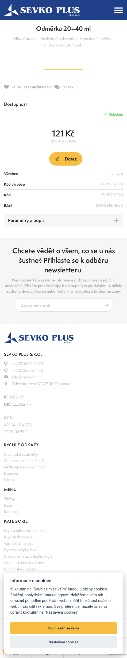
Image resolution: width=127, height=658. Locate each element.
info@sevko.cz (20, 376)
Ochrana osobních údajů (24, 460)
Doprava (11, 473)
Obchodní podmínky (21, 454)
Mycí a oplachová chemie (25, 530)
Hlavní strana (24, 38)
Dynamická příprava (20, 549)
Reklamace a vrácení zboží (25, 466)
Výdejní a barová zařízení (24, 562)
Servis (9, 479)
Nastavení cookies (64, 642)
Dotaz (66, 159)
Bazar (8, 505)
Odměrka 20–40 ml (64, 45)
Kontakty (11, 511)
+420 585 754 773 (23, 370)
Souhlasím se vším (63, 628)
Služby (9, 498)
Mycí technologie (18, 536)
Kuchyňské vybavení (57, 38)
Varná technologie (19, 543)
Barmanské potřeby (95, 38)
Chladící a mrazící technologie (28, 556)
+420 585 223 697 (24, 363)
